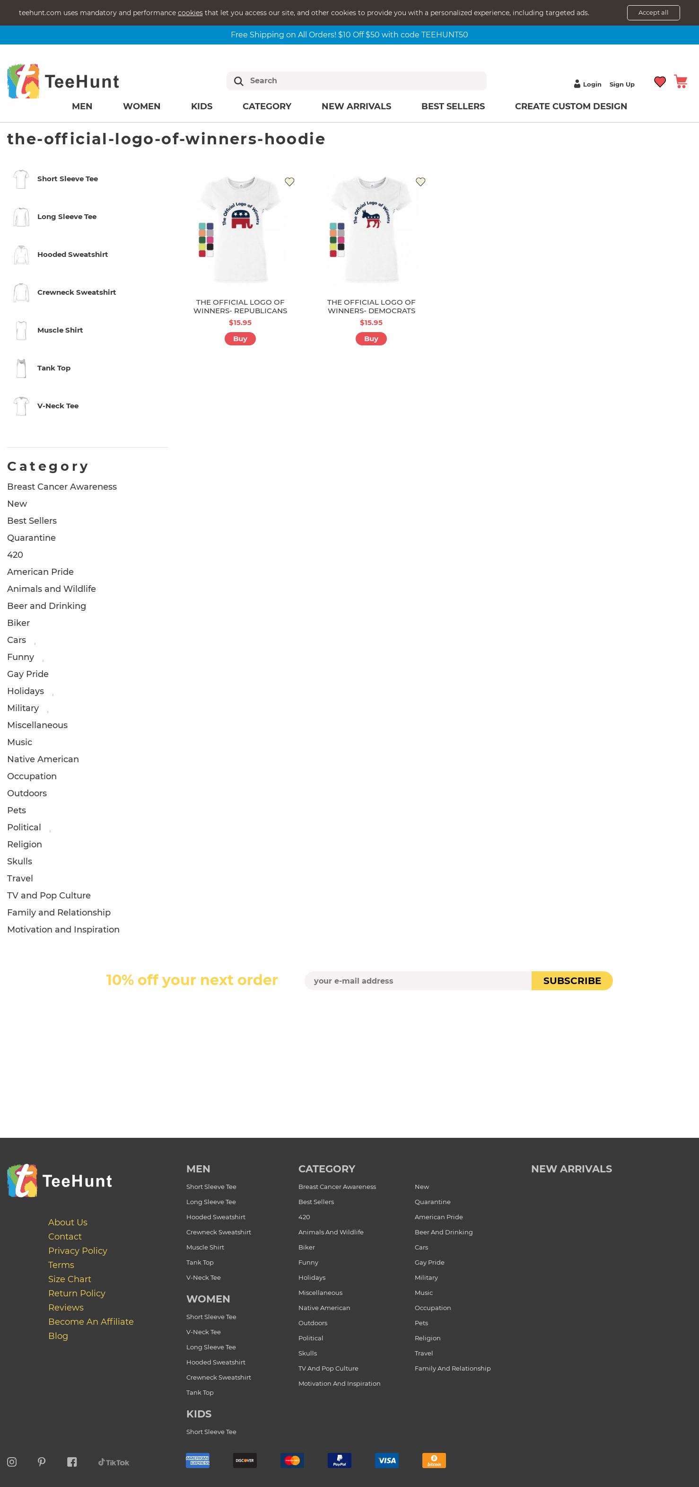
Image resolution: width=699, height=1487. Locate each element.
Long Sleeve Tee (211, 1201)
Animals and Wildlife (51, 589)
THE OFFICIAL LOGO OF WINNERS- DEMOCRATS (371, 306)
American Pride (40, 572)
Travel (20, 878)
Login (586, 84)
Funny (20, 657)
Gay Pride (28, 674)
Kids (201, 106)
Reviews (66, 1307)
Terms (61, 1265)
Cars (16, 640)
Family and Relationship (59, 912)
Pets (16, 810)
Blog (58, 1336)
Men (82, 106)
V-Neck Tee (203, 1277)
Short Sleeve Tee (211, 1186)
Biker (18, 623)
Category (267, 106)
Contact (65, 1237)
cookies (190, 13)
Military (23, 708)
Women (142, 106)
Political (24, 827)
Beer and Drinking (46, 606)
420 (15, 555)
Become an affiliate (91, 1322)
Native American (43, 759)
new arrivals (571, 1169)
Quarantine (31, 538)
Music (19, 742)
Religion (24, 844)
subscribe (572, 980)
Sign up (622, 84)
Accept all (653, 12)
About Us (67, 1222)
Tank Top (200, 1262)
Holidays (25, 691)
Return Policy (76, 1293)
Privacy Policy (77, 1251)
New (17, 504)
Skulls (19, 861)
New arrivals (356, 106)
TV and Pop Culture (49, 895)
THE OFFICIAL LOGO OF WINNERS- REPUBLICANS (240, 306)
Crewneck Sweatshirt (218, 1232)
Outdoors (27, 793)
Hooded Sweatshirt (215, 1217)
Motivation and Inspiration (63, 929)
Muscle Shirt (205, 1247)
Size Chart (69, 1279)
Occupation (32, 776)
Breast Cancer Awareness (62, 487)
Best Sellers (453, 106)
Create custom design (571, 106)
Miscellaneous (37, 725)
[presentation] (349, 1012)
